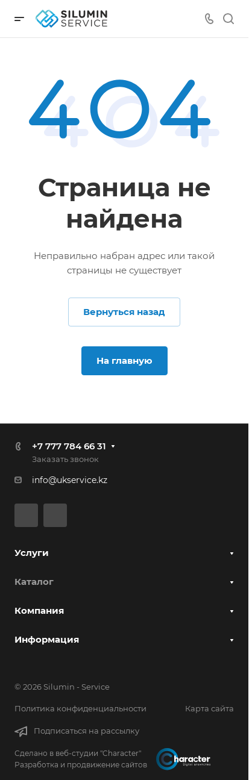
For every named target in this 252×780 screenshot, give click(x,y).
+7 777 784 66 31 (69, 446)
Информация (46, 639)
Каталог (34, 581)
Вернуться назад (124, 311)
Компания (39, 610)
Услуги (31, 552)
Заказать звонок (65, 459)
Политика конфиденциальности (80, 708)
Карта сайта (209, 708)
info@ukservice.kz (69, 480)
